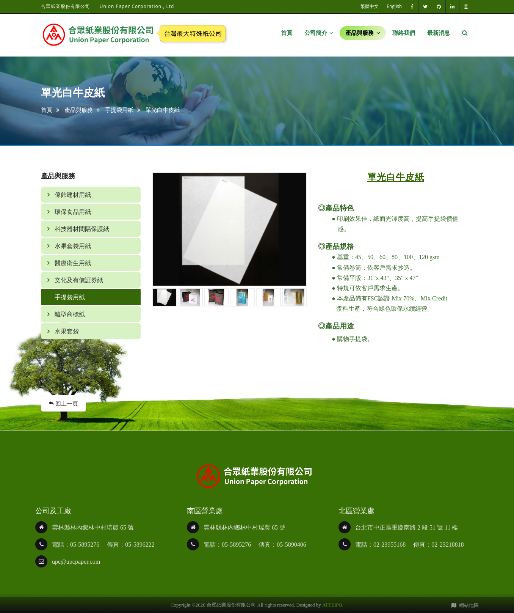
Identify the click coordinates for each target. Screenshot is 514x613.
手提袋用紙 (119, 109)
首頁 (286, 33)
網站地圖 (465, 605)
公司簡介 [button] (319, 33)
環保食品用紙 (72, 211)
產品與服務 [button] (362, 33)
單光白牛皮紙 (163, 109)
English (394, 6)
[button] (464, 33)
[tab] (91, 263)
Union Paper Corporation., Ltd (137, 6)
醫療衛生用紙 (72, 263)
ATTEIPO (332, 605)
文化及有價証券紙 (78, 280)
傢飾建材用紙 (72, 194)
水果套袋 (66, 331)
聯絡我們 (403, 33)
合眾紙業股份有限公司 (65, 6)
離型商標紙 (69, 314)
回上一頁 (63, 403)
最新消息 (438, 33)
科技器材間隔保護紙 (81, 229)
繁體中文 (369, 6)
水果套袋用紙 (72, 246)
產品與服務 (78, 109)
